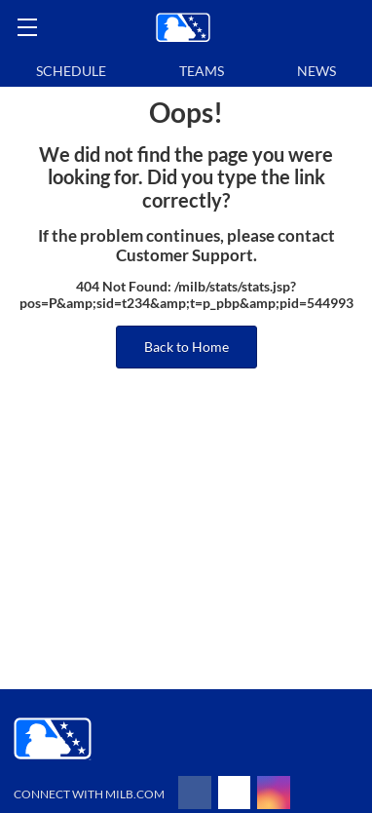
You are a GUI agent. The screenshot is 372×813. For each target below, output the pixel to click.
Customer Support (184, 255)
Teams (201, 70)
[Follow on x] (234, 792)
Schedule (71, 70)
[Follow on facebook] (194, 792)
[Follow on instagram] (273, 792)
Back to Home (186, 346)
